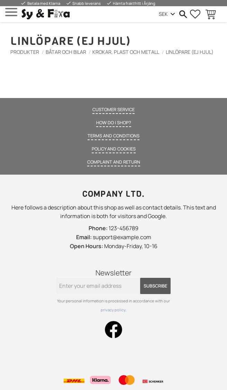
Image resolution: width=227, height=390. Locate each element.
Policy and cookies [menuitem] (114, 149)
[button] (11, 12)
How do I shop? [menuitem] (113, 122)
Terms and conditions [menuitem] (113, 136)
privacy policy (113, 309)
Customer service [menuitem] (113, 109)
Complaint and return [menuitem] (113, 162)
